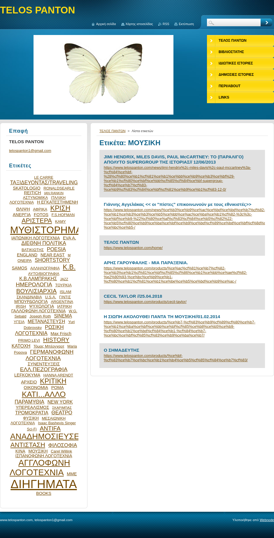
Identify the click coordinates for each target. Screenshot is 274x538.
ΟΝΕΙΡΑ (24, 260)
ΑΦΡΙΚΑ (40, 209)
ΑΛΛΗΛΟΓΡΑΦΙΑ (45, 268)
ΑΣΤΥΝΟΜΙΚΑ (35, 197)
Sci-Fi (32, 429)
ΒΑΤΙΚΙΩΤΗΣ (33, 250)
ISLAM (65, 292)
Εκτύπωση (186, 24)
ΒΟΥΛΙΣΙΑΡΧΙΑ (36, 291)
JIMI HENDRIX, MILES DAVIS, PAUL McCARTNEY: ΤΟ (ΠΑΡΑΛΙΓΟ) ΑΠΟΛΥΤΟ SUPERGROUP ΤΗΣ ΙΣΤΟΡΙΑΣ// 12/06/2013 (173, 159)
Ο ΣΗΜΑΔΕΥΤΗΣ (121, 350)
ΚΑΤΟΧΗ (21, 345)
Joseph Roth (40, 316)
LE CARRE (43, 177)
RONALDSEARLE (59, 188)
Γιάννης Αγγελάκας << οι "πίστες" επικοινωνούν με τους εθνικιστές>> (177, 204)
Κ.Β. (69, 267)
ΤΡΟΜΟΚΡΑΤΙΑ (31, 412)
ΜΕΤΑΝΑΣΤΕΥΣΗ (46, 321)
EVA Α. (69, 238)
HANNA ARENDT (58, 375)
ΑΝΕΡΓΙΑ (22, 214)
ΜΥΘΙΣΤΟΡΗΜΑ (46, 230)
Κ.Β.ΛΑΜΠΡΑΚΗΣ (38, 278)
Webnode (267, 520)
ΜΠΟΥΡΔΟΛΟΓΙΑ (31, 301)
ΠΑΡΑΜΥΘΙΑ (29, 402)
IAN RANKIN (54, 193)
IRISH (21, 306)
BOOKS (43, 493)
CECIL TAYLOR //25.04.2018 (133, 296)
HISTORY (56, 340)
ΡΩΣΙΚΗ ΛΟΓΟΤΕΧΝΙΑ (39, 330)
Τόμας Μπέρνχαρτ (49, 346)
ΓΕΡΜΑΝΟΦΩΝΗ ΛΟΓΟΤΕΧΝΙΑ (49, 355)
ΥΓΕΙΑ (19, 322)
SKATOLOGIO (26, 188)
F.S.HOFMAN (63, 215)
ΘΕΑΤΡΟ (61, 413)
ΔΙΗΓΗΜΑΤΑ (43, 484)
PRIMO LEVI (29, 340)
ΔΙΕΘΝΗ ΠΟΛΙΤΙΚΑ (43, 243)
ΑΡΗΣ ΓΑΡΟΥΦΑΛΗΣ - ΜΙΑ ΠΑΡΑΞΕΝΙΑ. (146, 262)
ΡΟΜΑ (57, 387)
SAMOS (19, 268)
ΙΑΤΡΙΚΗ (64, 306)
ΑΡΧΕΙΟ (29, 382)
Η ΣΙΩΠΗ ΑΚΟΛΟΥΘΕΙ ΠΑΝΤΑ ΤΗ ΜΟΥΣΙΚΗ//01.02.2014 (162, 316)
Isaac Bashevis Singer (57, 423)
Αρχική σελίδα (106, 24)
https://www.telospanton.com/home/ (133, 248)
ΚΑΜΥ (60, 221)
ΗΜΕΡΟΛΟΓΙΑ (34, 284)
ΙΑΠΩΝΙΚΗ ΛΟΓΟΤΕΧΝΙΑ (35, 238)
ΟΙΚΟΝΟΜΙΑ (36, 387)
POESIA (56, 249)
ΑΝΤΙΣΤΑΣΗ (27, 444)
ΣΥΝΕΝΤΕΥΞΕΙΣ (44, 364)
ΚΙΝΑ (20, 451)
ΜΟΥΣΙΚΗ (38, 451)
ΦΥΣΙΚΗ (31, 418)
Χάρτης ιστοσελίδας (139, 24)
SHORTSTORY (52, 260)
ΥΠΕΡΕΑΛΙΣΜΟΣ (32, 407)
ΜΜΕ (72, 474)
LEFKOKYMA (27, 375)
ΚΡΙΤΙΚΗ (53, 381)
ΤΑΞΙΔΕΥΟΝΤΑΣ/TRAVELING (44, 182)
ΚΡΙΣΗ (60, 208)
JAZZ (64, 279)
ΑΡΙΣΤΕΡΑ (37, 220)
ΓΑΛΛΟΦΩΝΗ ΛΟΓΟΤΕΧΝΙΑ (38, 311)
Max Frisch (61, 333)
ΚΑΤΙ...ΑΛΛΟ (44, 394)
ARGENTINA (62, 301)
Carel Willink (61, 451)
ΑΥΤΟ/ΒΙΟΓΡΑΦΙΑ (43, 273)
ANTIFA (50, 428)
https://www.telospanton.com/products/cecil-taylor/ (145, 301)
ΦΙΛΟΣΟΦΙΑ (62, 445)
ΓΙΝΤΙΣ (65, 297)
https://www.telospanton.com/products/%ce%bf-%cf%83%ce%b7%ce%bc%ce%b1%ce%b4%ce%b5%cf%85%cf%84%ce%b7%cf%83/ (176, 357)
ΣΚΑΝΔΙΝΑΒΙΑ (29, 297)
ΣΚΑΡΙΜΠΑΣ (62, 407)
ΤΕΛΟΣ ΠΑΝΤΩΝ (112, 131)
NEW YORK (60, 401)
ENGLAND (27, 255)
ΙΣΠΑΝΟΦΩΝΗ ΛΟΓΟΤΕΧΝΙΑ (43, 455)
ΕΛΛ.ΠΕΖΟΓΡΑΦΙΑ (44, 369)
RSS (166, 24)
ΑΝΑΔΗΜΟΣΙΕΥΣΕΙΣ (48, 436)
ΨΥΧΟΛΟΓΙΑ (41, 306)
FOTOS (41, 214)
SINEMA (63, 315)
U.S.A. (50, 297)
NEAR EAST (53, 255)
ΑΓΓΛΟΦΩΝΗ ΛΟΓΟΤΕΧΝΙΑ (40, 467)
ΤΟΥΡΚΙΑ (63, 285)
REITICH (32, 192)
